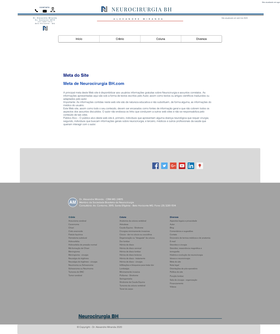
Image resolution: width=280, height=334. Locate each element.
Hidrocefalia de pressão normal (82, 245)
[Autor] (52, 9)
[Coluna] (123, 217)
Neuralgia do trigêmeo (78, 258)
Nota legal (174, 265)
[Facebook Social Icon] (155, 165)
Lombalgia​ (124, 268)
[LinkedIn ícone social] (191, 165)
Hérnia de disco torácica (131, 255)
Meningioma (74, 251)
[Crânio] (71, 217)
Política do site (176, 272)
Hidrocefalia (73, 241)
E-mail (173, 241)
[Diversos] (174, 217)
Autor (172, 224)
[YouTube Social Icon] (182, 165)
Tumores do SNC (76, 272)
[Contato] (36, 10)
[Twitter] (164, 165)
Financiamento (176, 283)
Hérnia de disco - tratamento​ (132, 258)
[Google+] (173, 165)
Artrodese (124, 224)
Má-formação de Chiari (78, 248)
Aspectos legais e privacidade (183, 221)
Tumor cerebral (75, 275)
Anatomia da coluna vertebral (133, 221)
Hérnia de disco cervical (130, 248)
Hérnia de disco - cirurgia (131, 262)
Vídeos (173, 287)
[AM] (72, 202)
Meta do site (175, 262)
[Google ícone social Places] (200, 165)
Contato (173, 234)
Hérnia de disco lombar (130, 251)
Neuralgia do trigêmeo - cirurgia (82, 262)
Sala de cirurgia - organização (183, 280)
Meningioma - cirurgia (78, 255)
